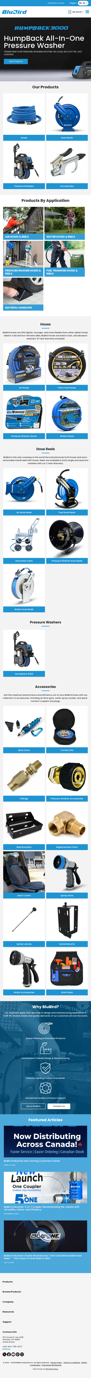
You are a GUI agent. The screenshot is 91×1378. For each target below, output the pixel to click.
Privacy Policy (56, 1362)
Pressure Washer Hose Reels (67, 560)
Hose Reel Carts (24, 560)
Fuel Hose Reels (67, 512)
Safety (84, 1362)
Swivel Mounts (67, 944)
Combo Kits (66, 750)
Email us (6, 1349)
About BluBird (33, 1106)
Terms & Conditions (71, 1362)
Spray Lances (24, 944)
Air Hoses (24, 387)
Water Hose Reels (24, 609)
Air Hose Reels (24, 512)
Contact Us (59, 1106)
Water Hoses (67, 436)
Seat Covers (24, 895)
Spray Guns (67, 895)
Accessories (67, 186)
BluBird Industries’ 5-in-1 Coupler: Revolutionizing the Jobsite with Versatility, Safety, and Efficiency (41, 1208)
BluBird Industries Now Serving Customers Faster (32, 1160)
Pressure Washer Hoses (24, 436)
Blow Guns (24, 750)
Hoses (24, 137)
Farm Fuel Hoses (67, 387)
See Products (16, 61)
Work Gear (67, 992)
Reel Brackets (24, 847)
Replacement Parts (67, 847)
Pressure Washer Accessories (67, 798)
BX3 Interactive (52, 1369)
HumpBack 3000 (24, 673)
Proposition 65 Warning (51, 1365)
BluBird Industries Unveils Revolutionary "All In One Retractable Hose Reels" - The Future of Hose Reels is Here (43, 1257)
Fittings (24, 798)
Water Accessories (24, 992)
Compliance (35, 1365)
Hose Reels (67, 137)
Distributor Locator (56, 3)
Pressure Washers (24, 186)
